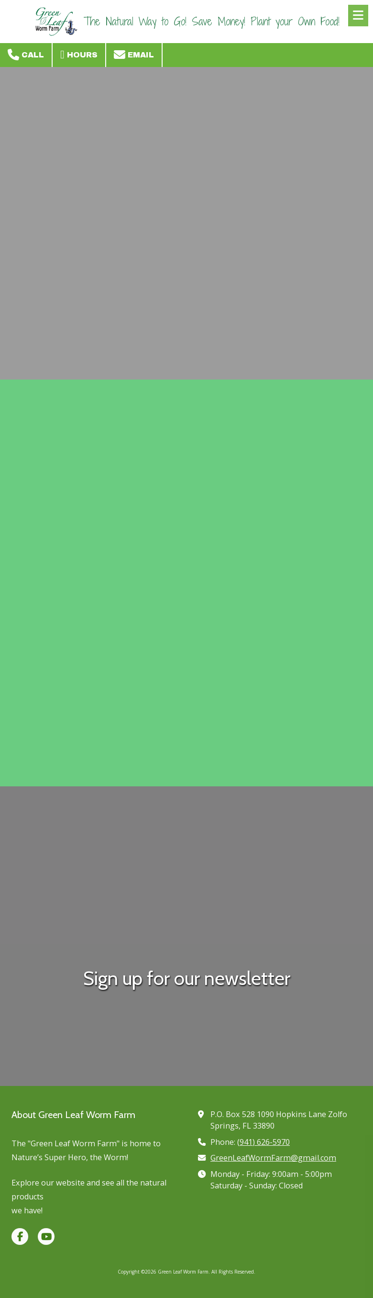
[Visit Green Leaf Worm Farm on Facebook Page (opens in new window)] (19, 1236)
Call (26, 54)
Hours (79, 54)
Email (134, 54)
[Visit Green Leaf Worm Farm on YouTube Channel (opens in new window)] (46, 1236)
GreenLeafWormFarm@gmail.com (273, 1158)
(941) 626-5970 (263, 1142)
